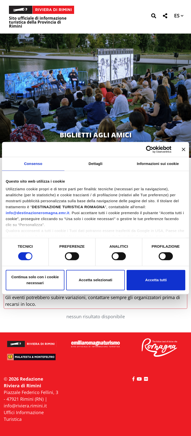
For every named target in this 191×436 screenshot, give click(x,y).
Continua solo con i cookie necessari (35, 280)
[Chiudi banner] (183, 149)
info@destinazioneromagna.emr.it (37, 213)
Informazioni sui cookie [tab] (158, 163)
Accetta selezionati (95, 280)
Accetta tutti (156, 280)
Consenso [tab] (33, 163)
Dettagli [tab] (95, 163)
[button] (153, 16)
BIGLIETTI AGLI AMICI (96, 134)
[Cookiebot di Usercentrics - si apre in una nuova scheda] (149, 149)
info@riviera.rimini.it (25, 406)
